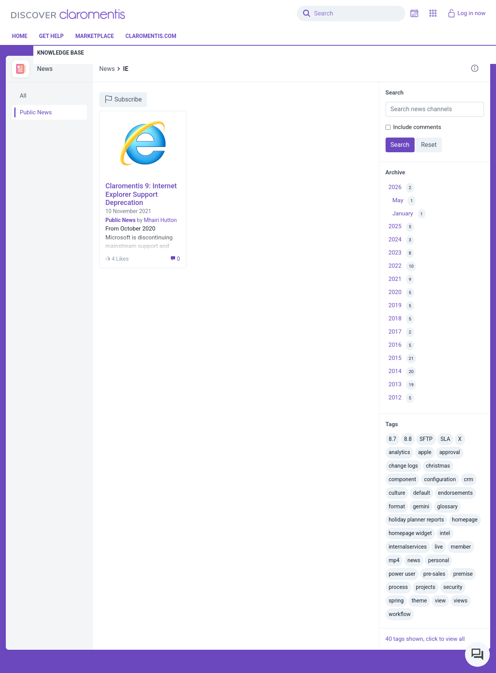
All (23, 95)
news (413, 560)
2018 (401, 319)
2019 (401, 306)
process (398, 587)
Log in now (466, 13)
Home (20, 36)
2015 (403, 358)
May (404, 201)
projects (425, 587)
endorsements (455, 493)
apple (424, 452)
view (440, 600)
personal (438, 560)
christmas (438, 466)
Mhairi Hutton (160, 220)
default (421, 493)
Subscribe (123, 99)
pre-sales (435, 574)
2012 (401, 398)
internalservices (408, 547)
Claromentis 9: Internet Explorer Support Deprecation (141, 194)
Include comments (417, 127)
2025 (401, 227)
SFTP (426, 439)
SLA (445, 439)
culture (397, 493)
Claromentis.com (151, 36)
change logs (403, 466)
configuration (440, 479)
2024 (401, 240)
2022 (403, 266)
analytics (399, 452)
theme (419, 600)
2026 (401, 188)
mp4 (394, 560)
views (460, 600)
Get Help (51, 36)
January (409, 214)
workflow (400, 614)
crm (468, 479)
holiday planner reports (416, 519)
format (397, 506)
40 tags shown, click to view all (425, 638)
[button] (433, 13)
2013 (403, 385)
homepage (464, 519)
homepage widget (410, 533)
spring (396, 600)
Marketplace (94, 36)
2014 (403, 372)
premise (463, 574)
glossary (447, 506)
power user (402, 574)
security (452, 587)
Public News (36, 112)
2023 (401, 253)
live (439, 547)
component (402, 479)
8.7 (392, 439)
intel (445, 533)
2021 (401, 279)
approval (449, 452)
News (45, 68)
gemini (421, 506)
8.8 (408, 439)
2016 (401, 345)
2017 (401, 332)
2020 (401, 293)
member (461, 547)
